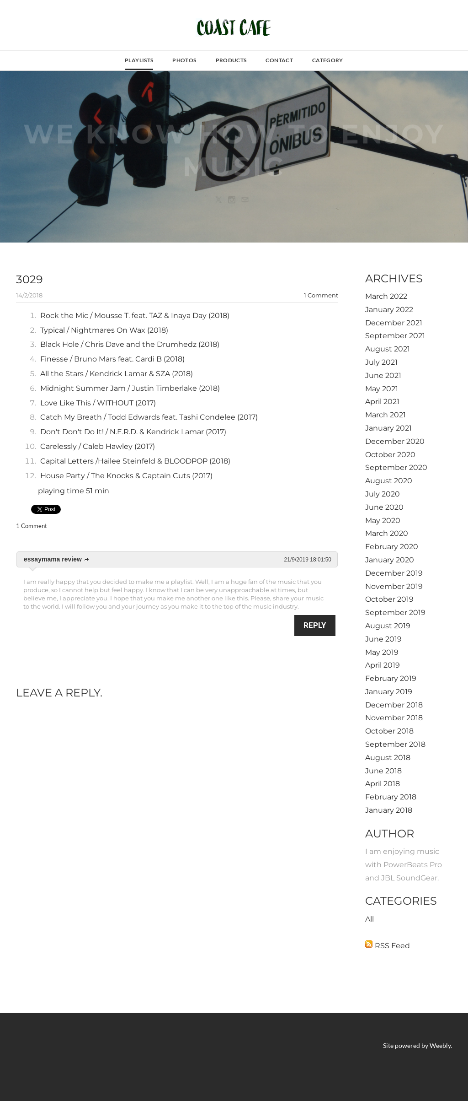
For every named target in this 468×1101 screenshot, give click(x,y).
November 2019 (394, 586)
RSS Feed (392, 945)
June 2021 (383, 375)
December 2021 (393, 322)
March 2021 (385, 414)
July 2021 (381, 362)
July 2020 (382, 494)
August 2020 (388, 480)
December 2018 (394, 705)
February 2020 (391, 546)
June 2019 (383, 639)
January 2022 (389, 309)
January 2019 (388, 691)
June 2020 (384, 507)
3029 (29, 279)
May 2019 (382, 652)
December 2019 (394, 573)
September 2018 (395, 744)
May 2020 (382, 520)
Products (231, 60)
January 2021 (388, 428)
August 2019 (387, 625)
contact (279, 60)
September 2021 (395, 335)
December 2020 (395, 441)
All (369, 919)
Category (327, 60)
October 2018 (389, 731)
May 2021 (381, 388)
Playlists (139, 60)
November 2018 (394, 717)
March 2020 (386, 533)
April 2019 (382, 665)
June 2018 (383, 770)
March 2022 (386, 296)
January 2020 (389, 560)
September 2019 (395, 612)
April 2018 (382, 783)
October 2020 (390, 454)
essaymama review (53, 559)
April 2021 (382, 401)
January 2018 (388, 810)
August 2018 (387, 757)
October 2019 (389, 599)
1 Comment (321, 295)
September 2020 (396, 467)
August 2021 (387, 349)
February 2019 (390, 678)
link (86, 559)
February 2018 (390, 797)
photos (184, 60)
